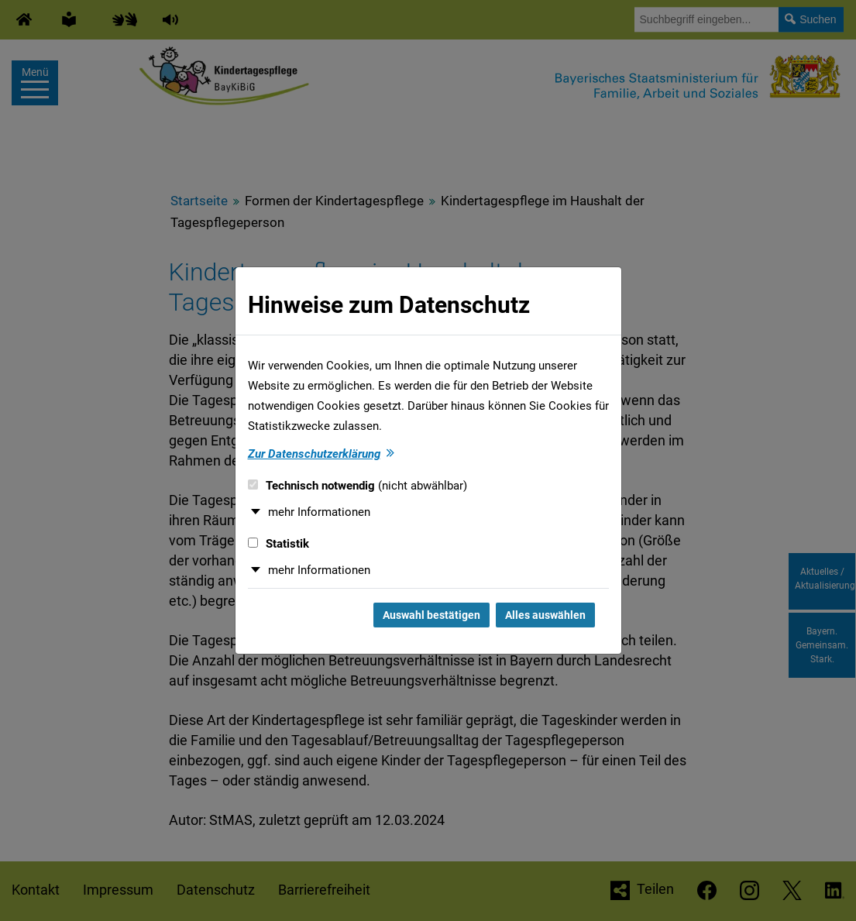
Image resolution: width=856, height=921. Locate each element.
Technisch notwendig (357, 486)
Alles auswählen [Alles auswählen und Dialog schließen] (545, 615)
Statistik (278, 544)
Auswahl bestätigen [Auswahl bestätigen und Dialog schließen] (431, 615)
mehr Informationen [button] (319, 512)
